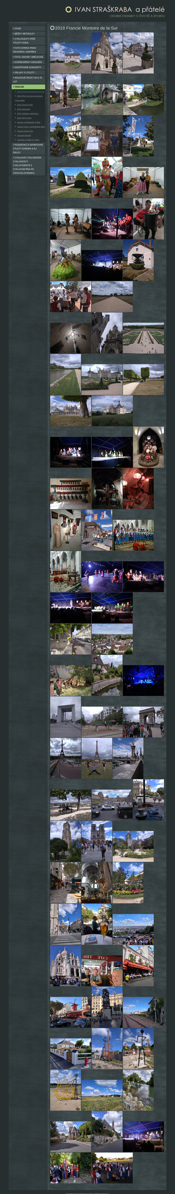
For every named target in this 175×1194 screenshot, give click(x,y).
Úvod (18, 28)
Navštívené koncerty (28, 67)
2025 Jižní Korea (24, 118)
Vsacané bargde (24, 135)
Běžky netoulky (25, 34)
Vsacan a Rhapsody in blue (28, 122)
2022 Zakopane (23, 109)
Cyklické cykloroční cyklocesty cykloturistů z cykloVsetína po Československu (27, 165)
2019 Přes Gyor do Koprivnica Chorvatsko (29, 98)
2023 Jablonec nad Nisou (28, 114)
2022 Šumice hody (25, 105)
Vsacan (19, 87)
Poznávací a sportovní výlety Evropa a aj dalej (28, 149)
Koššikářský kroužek (28, 62)
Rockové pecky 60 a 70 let (27, 80)
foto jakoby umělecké (29, 57)
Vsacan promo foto (25, 131)
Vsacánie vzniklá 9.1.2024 (28, 140)
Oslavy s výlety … (26, 72)
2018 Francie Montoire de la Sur (30, 92)
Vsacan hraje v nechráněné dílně (31, 127)
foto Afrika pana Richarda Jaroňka (24, 50)
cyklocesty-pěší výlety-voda (24, 41)
